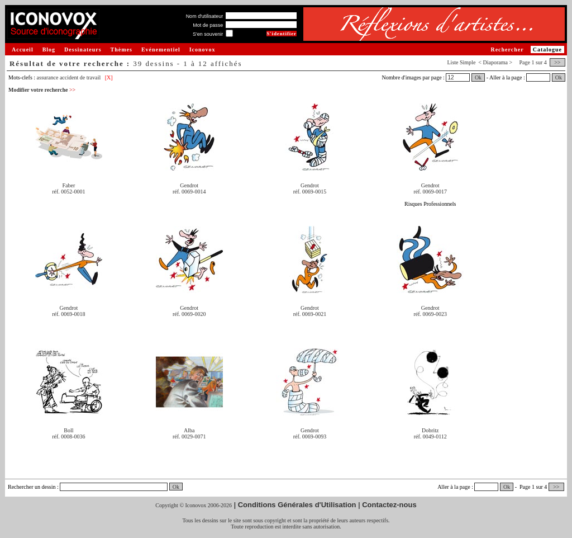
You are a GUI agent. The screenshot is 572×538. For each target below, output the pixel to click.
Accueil (23, 49)
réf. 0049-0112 (430, 436)
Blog (48, 49)
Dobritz (430, 430)
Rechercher (506, 49)
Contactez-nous (389, 505)
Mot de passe (208, 25)
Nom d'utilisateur (204, 16)
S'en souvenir (208, 34)
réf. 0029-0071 (189, 436)
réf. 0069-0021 (309, 314)
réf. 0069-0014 (189, 191)
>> (557, 62)
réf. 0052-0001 (68, 191)
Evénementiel (160, 49)
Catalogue (547, 49)
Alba (189, 430)
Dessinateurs (82, 49)
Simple (467, 62)
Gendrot (189, 185)
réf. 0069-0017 (430, 191)
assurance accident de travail (69, 77)
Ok (478, 77)
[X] (109, 77)
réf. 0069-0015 (309, 191)
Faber (69, 185)
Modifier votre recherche (41, 90)
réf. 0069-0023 (430, 314)
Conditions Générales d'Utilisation (297, 505)
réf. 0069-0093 (309, 436)
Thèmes (121, 49)
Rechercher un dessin (32, 487)
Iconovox (202, 49)
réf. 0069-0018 (68, 314)
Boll (68, 430)
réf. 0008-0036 (68, 436)
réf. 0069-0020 (189, 314)
